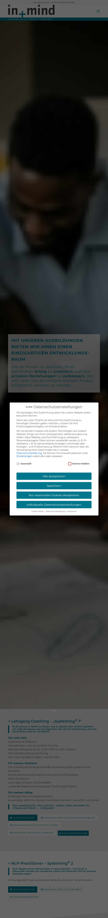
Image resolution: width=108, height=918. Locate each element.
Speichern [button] (54, 485)
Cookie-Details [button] (37, 511)
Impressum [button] (72, 511)
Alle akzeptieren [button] (54, 476)
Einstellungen (24, 456)
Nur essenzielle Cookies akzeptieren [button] (54, 495)
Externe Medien (78, 463)
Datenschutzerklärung (29, 453)
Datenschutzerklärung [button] (55, 511)
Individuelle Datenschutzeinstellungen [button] (54, 504)
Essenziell (23, 463)
